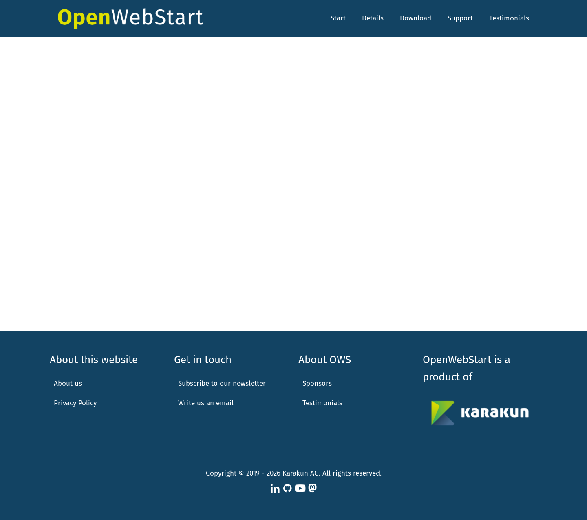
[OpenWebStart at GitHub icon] (287, 488)
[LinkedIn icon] (275, 488)
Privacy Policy (75, 403)
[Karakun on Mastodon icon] (312, 488)
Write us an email (206, 403)
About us (68, 383)
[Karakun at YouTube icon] (300, 488)
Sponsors (317, 383)
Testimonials (322, 403)
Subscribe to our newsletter (222, 383)
